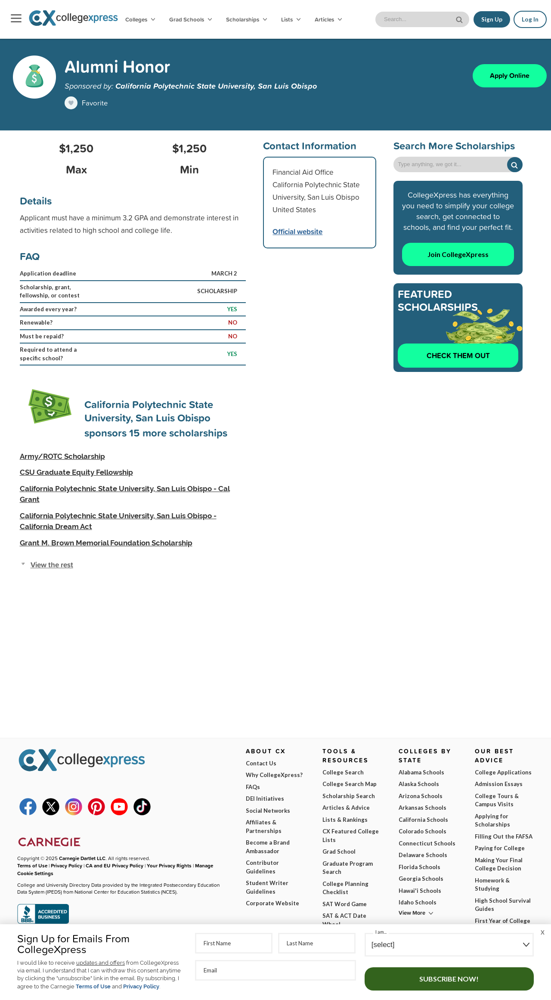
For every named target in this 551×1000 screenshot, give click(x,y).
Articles (328, 19)
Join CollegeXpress (458, 254)
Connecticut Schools (427, 843)
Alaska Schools (419, 783)
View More (412, 913)
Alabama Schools (421, 772)
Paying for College (500, 848)
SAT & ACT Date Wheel (344, 920)
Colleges (140, 19)
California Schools (423, 819)
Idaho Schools (417, 902)
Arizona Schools (421, 796)
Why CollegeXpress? (274, 774)
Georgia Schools (421, 878)
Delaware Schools (423, 854)
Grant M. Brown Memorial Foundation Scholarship (106, 543)
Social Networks (268, 810)
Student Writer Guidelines (267, 887)
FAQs (253, 786)
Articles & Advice (346, 807)
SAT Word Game (344, 904)
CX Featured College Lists (350, 835)
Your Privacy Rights (169, 865)
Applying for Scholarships (492, 820)
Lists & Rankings (345, 819)
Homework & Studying (492, 884)
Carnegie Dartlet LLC (82, 858)
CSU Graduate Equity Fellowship (76, 472)
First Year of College (502, 920)
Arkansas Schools (422, 807)
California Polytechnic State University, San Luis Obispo (216, 85)
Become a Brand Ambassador (268, 846)
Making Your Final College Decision (499, 864)
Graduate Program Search (347, 868)
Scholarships (246, 19)
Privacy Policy (141, 986)
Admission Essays (499, 783)
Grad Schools (190, 19)
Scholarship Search (348, 796)
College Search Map (349, 783)
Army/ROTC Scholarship (62, 456)
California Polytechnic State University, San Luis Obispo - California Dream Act (118, 521)
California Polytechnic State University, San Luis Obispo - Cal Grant (125, 494)
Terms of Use (93, 986)
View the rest (52, 564)
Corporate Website (272, 903)
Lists (290, 19)
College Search (343, 772)
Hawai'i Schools (420, 890)
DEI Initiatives (265, 798)
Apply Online (509, 75)
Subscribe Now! (449, 979)
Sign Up (491, 19)
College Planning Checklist (345, 888)
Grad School (339, 851)
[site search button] (460, 19)
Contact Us (261, 763)
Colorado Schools (422, 831)
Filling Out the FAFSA (503, 836)
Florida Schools (419, 867)
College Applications (503, 772)
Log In (530, 19)
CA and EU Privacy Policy (114, 865)
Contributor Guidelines (262, 867)
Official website (297, 231)
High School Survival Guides (503, 905)
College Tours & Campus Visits (497, 800)
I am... (381, 932)
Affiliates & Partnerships (264, 826)
